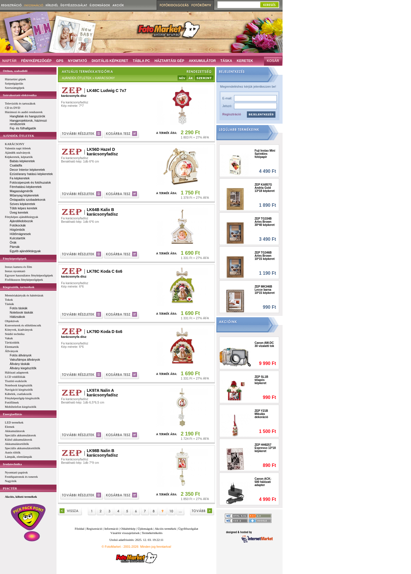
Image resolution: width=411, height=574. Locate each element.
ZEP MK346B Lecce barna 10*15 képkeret (265, 289)
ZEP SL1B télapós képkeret (261, 380)
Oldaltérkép (127, 528)
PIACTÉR (10, 488)
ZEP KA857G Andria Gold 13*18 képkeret (265, 187)
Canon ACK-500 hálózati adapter (263, 482)
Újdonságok (145, 528)
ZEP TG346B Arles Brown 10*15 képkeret (265, 255)
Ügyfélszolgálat (188, 528)
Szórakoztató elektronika (20, 95)
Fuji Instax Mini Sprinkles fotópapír (265, 153)
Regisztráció (231, 114)
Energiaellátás (12, 414)
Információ (111, 528)
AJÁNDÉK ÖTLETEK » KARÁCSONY (88, 78)
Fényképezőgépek (15, 258)
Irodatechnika (12, 464)
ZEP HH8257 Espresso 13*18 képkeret (265, 448)
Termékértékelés (152, 533)
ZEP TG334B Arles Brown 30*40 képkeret (265, 221)
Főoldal (79, 528)
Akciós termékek (165, 528)
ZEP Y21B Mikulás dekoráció (261, 414)
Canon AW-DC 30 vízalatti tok (264, 344)
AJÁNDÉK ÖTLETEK (18, 135)
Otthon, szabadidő (15, 71)
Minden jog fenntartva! (155, 546)
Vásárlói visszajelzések (125, 533)
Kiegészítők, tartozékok (19, 287)
